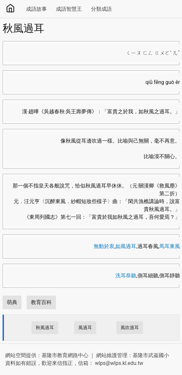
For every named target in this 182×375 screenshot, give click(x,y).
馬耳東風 (169, 246)
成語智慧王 (69, 9)
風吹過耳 (130, 327)
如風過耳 (125, 246)
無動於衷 (104, 246)
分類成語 (101, 9)
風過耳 (85, 327)
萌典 (12, 302)
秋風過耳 (45, 327)
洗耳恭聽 (125, 275)
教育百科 (41, 302)
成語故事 (36, 9)
